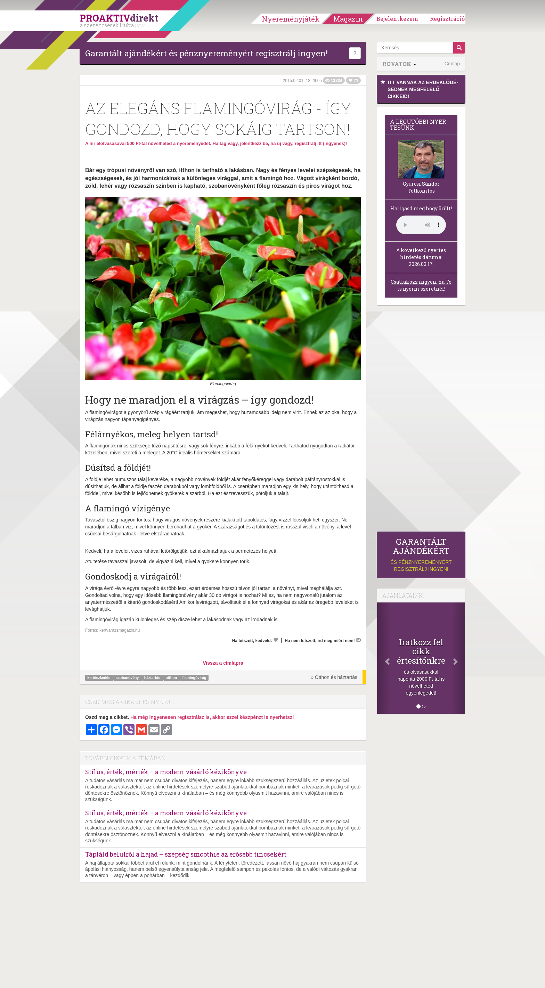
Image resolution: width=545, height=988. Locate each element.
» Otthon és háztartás (334, 677)
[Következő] (458, 658)
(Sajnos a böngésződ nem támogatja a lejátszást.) (421, 225)
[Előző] (383, 658)
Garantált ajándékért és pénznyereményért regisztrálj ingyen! (206, 53)
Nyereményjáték (291, 18)
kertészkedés (99, 677)
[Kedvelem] (275, 640)
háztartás (152, 677)
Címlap (452, 63)
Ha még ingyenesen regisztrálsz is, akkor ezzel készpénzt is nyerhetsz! (212, 717)
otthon (171, 677)
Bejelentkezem (397, 18)
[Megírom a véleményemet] (358, 640)
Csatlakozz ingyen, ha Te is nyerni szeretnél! (421, 285)
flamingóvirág (194, 677)
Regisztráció (447, 18)
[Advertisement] (421, 420)
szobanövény (128, 677)
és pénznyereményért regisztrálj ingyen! (421, 554)
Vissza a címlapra (223, 663)
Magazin (348, 18)
